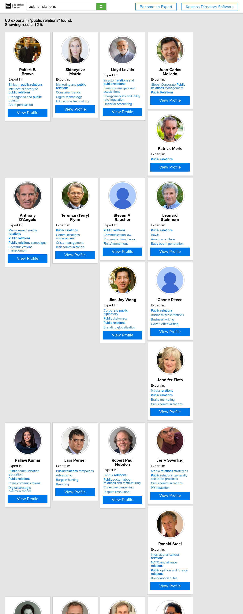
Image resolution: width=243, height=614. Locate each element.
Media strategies (200, 352)
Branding (74, 365)
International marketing (198, 451)
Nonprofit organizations (28, 553)
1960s (15, 265)
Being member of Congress (88, 546)
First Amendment (194, 184)
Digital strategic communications (34, 365)
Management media (89, 171)
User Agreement (148, 600)
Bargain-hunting (79, 360)
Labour (136, 352)
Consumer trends (80, 85)
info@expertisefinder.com (99, 600)
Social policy (134, 462)
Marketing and (89, 80)
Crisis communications (198, 274)
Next (132, 581)
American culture (23, 270)
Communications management (89, 184)
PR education (191, 368)
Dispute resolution (138, 368)
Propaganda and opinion (33, 93)
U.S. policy (80, 541)
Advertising (76, 356)
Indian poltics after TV (140, 545)
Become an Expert (156, 7)
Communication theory (198, 180)
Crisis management (139, 180)
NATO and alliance (30, 446)
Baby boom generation (27, 274)
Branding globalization (84, 274)
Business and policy (200, 442)
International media (138, 549)
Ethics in (28, 80)
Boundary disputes (24, 459)
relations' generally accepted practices (200, 357)
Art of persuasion (23, 97)
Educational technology (84, 94)
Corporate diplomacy (88, 261)
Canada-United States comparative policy (143, 444)
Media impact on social (148, 540)
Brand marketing (194, 270)
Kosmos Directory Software (210, 7)
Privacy (131, 600)
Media (193, 261)
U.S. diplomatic (85, 537)
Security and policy (86, 532)
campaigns (87, 180)
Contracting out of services (34, 540)
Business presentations (141, 265)
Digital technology (81, 89)
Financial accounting (139, 104)
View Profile (35, 112)
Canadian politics (137, 458)
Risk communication (139, 184)
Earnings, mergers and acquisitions (141, 90)
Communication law (196, 175)
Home (121, 600)
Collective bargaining (140, 364)
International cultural (32, 442)
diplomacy (80, 265)
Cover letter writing (139, 274)
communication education (34, 352)
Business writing (136, 270)
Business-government (204, 446)
